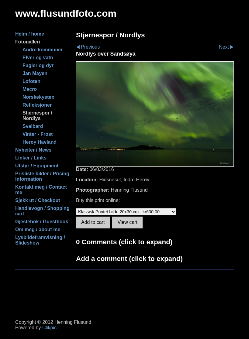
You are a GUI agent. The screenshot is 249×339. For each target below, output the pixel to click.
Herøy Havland (39, 142)
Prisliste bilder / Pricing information (42, 176)
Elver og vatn (37, 57)
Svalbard (32, 126)
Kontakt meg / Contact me (41, 189)
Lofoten (31, 81)
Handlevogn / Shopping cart (42, 211)
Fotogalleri (27, 41)
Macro (29, 89)
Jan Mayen (34, 73)
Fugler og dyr (38, 65)
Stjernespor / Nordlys (37, 115)
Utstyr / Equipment (36, 165)
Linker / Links (31, 157)
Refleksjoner (37, 105)
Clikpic (49, 327)
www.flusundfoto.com (65, 13)
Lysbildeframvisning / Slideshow (40, 240)
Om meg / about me (37, 229)
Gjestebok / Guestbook (41, 221)
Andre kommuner (42, 49)
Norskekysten (38, 97)
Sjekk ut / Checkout (37, 200)
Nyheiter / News (33, 149)
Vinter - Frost (37, 134)
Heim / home (29, 33)
